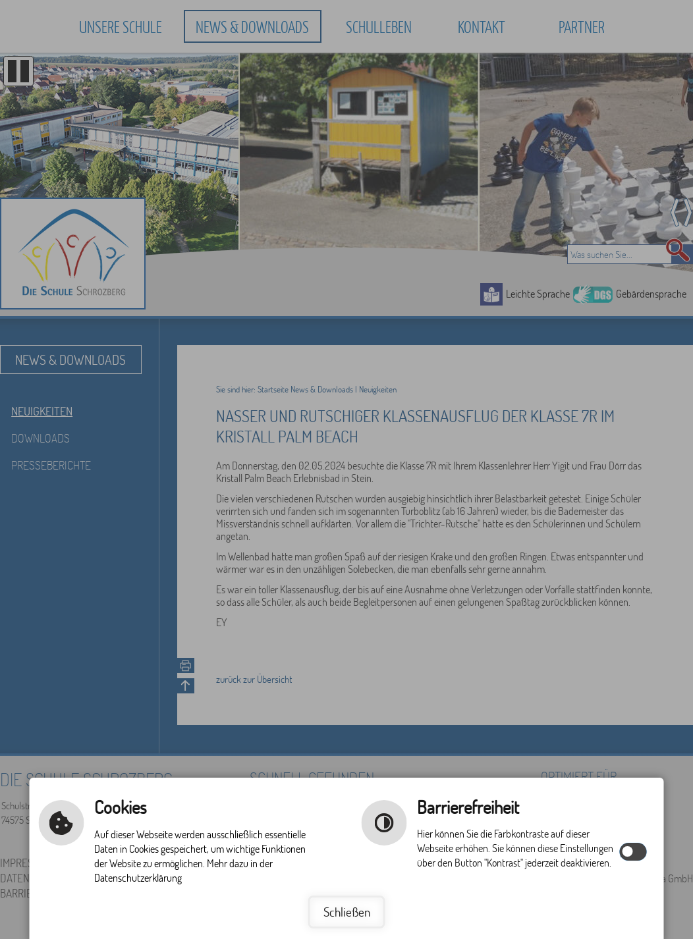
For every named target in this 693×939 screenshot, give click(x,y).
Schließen (346, 911)
